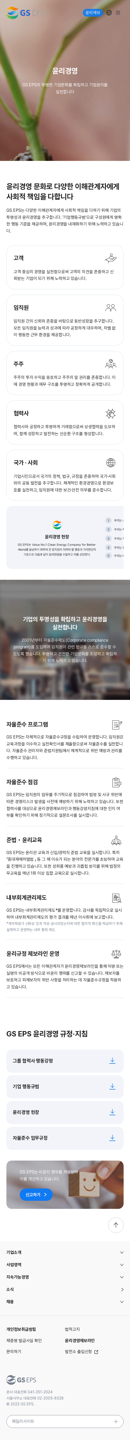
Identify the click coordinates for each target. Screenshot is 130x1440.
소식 (10, 1289)
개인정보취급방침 (21, 1329)
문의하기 (13, 1351)
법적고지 (72, 1329)
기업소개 (13, 1252)
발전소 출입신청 (82, 1351)
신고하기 (36, 1194)
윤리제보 (93, 12)
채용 (10, 1301)
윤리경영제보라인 (80, 1340)
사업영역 (13, 1264)
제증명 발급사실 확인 (24, 1340)
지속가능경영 (17, 1277)
